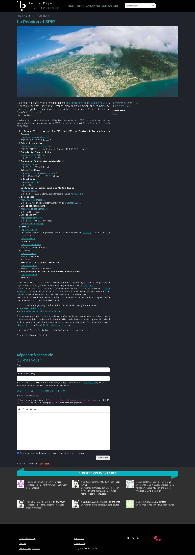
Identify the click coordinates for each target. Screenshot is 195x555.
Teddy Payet (124, 105)
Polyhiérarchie (76, 194)
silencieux (87, 232)
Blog (116, 5)
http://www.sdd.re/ (29, 191)
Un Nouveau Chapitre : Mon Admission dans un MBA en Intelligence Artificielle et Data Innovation (100, 490)
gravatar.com (90, 382)
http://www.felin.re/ (29, 274)
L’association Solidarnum (30, 308)
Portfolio (80, 5)
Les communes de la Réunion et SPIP (87, 102)
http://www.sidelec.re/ (30, 182)
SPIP (115, 113)
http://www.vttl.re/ (28, 253)
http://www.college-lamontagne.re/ (36, 146)
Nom (19, 365)
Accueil (71, 5)
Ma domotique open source (106, 504)
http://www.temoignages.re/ (33, 199)
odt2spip (39, 223)
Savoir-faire (107, 5)
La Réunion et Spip (27, 538)
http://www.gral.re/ (29, 164)
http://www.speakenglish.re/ (33, 155)
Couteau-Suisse (74, 202)
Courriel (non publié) (26, 373)
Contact (22, 543)
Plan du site (79, 538)
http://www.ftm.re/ (29, 265)
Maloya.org (22, 325)
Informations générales (29, 548)
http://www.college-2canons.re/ (34, 208)
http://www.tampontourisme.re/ (34, 137)
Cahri (39, 325)
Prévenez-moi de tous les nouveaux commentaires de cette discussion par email (54, 453)
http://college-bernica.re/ (31, 217)
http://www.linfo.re (29, 229)
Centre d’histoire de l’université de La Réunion (41, 311)
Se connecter (79, 543)
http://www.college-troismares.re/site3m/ (39, 173)
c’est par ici (88, 285)
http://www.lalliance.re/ (31, 244)
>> (153, 5)
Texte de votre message (27, 395)
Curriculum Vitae (93, 5)
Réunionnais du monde (53, 325)
